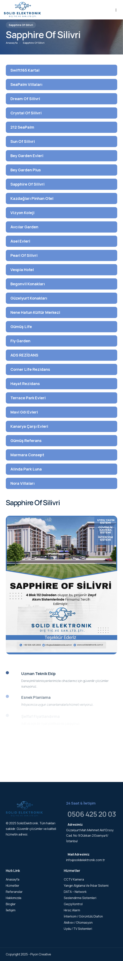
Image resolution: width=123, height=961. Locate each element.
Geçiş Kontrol (73, 904)
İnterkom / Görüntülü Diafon (83, 916)
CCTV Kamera (74, 879)
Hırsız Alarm (72, 910)
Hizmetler (12, 885)
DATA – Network (75, 892)
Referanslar (14, 892)
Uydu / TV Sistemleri (78, 929)
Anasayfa (12, 42)
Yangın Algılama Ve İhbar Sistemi (86, 885)
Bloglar (11, 904)
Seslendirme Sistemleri (80, 898)
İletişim (10, 910)
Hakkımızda (13, 898)
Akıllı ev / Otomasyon (78, 922)
